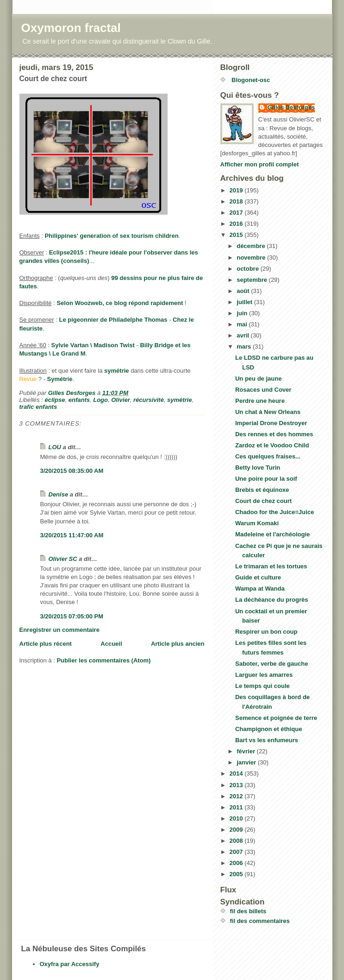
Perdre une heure (260, 400)
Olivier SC (63, 558)
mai (243, 324)
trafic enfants (38, 406)
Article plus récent (45, 643)
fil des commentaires (260, 920)
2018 (237, 201)
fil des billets (248, 911)
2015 (237, 234)
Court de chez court (263, 500)
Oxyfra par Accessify (70, 964)
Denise (59, 494)
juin (243, 313)
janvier (247, 762)
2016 (237, 223)
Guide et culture (258, 577)
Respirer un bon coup (266, 631)
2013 (237, 785)
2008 (237, 840)
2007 (237, 851)
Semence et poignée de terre (276, 717)
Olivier (120, 399)
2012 (237, 796)
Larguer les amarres (264, 674)
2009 (237, 829)
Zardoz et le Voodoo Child (272, 445)
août (244, 290)
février (246, 751)
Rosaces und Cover (263, 389)
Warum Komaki (257, 523)
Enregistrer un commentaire (59, 629)
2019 (237, 190)
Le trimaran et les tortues (271, 566)
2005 (237, 874)
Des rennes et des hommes (274, 434)
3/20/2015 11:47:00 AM (72, 535)
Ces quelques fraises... (267, 456)
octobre (248, 268)
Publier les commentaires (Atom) (103, 660)
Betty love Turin (257, 467)
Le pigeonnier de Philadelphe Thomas (113, 319)
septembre (253, 279)
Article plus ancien (178, 643)
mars (245, 346)
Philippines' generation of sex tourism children (111, 235)
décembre (252, 245)
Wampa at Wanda (260, 588)
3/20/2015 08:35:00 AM (72, 470)
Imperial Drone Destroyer (271, 423)
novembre (252, 257)
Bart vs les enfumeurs (266, 740)
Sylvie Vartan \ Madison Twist (93, 345)
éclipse (54, 399)
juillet (245, 302)
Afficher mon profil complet (259, 164)
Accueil (111, 643)
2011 (237, 807)
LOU (55, 447)
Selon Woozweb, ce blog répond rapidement (119, 302)
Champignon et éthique (268, 728)
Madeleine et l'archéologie (272, 534)
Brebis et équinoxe (262, 489)
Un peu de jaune (258, 378)
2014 (237, 773)
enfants (79, 399)
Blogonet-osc (250, 79)
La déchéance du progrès (271, 599)
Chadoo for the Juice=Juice (274, 512)
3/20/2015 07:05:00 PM (72, 616)
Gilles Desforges (291, 107)
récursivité (148, 399)
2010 (237, 818)
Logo (100, 399)
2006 (237, 862)
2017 (237, 212)
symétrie (116, 370)
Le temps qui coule (262, 685)
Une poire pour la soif (266, 478)
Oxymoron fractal (71, 28)
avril (243, 335)
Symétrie (59, 378)
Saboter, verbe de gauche (271, 663)
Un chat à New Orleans (267, 411)
